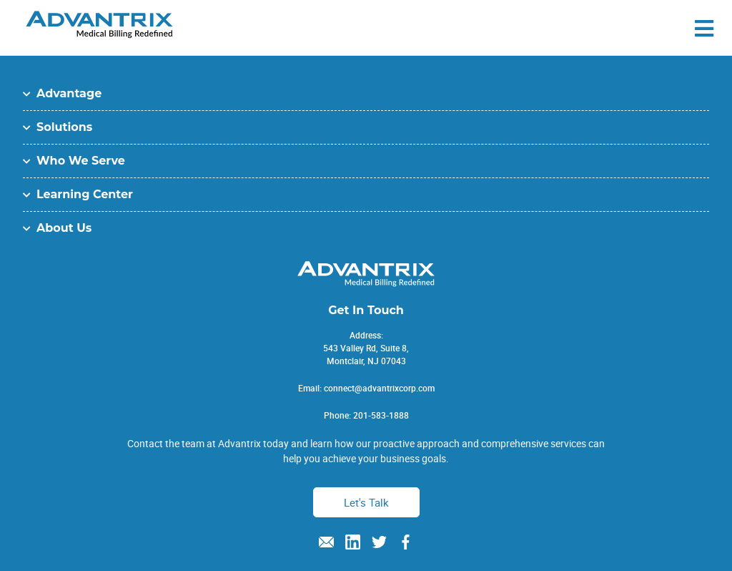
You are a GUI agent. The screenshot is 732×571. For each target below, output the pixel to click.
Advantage (69, 93)
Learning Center (84, 194)
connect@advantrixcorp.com (379, 388)
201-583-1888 (381, 415)
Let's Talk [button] (366, 502)
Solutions (64, 127)
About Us (64, 228)
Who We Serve (80, 160)
